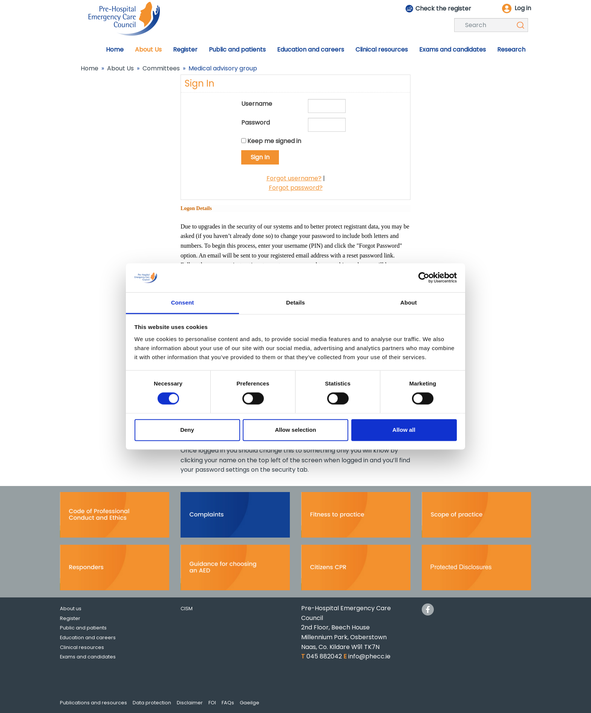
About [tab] (408, 302)
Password (255, 122)
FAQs (228, 702)
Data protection (152, 702)
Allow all (403, 430)
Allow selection (295, 430)
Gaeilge (249, 702)
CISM (187, 608)
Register (70, 618)
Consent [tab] (182, 302)
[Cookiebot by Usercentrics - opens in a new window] (424, 277)
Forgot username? (294, 178)
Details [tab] (295, 302)
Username (256, 103)
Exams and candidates (88, 657)
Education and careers (88, 637)
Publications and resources (93, 702)
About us (70, 608)
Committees (161, 68)
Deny (187, 430)
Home (89, 68)
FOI (212, 702)
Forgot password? (296, 187)
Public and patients (83, 628)
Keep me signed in (274, 141)
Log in (522, 8)
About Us (120, 68)
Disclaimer (190, 702)
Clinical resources (82, 647)
